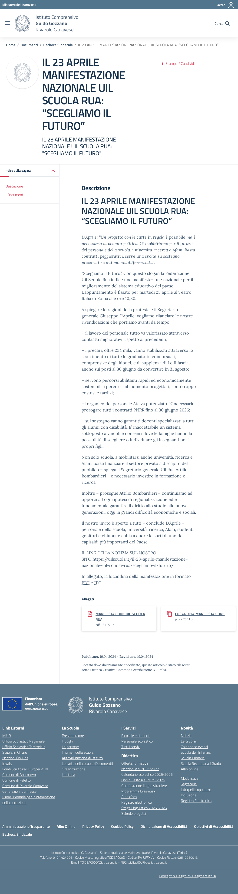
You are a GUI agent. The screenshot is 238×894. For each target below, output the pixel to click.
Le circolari (189, 741)
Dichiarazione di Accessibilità (164, 826)
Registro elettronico (136, 802)
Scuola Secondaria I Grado (201, 763)
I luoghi (67, 741)
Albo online (189, 769)
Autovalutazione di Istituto (82, 758)
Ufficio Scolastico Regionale (23, 741)
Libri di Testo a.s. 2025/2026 (143, 780)
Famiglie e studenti (135, 735)
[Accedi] (226, 5)
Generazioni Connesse (19, 791)
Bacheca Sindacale (17, 834)
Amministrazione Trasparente (26, 826)
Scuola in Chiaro (14, 752)
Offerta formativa (134, 763)
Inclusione (188, 795)
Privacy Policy (93, 826)
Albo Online (66, 826)
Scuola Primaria (193, 758)
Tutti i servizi (130, 746)
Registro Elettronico (196, 800)
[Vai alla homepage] (22, 23)
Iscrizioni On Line (15, 758)
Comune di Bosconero (19, 774)
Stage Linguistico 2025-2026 (144, 808)
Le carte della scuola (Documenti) (87, 763)
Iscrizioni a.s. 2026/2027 (140, 769)
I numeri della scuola (77, 752)
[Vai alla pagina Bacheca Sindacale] (58, 45)
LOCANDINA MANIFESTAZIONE (200, 614)
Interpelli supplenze (196, 789)
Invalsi (7, 763)
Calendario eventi (194, 746)
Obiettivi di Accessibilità (213, 826)
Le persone (70, 746)
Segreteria (189, 784)
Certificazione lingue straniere (144, 785)
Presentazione (73, 735)
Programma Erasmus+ (138, 791)
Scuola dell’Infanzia (196, 752)
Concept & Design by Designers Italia (187, 876)
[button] (30, 170)
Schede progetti (133, 813)
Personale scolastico (137, 741)
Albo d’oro (129, 796)
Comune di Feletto (16, 780)
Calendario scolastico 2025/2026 (147, 774)
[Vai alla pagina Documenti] (29, 45)
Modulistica (189, 778)
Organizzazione (73, 769)
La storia (68, 774)
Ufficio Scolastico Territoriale (23, 746)
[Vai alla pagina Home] (10, 45)
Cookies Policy (122, 826)
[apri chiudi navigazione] (7, 23)
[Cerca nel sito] (222, 23)
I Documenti (15, 194)
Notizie (186, 735)
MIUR (6, 735)
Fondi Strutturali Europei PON (25, 769)
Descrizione (14, 186)
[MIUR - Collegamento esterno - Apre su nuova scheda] (19, 4)
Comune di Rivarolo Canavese (25, 786)
